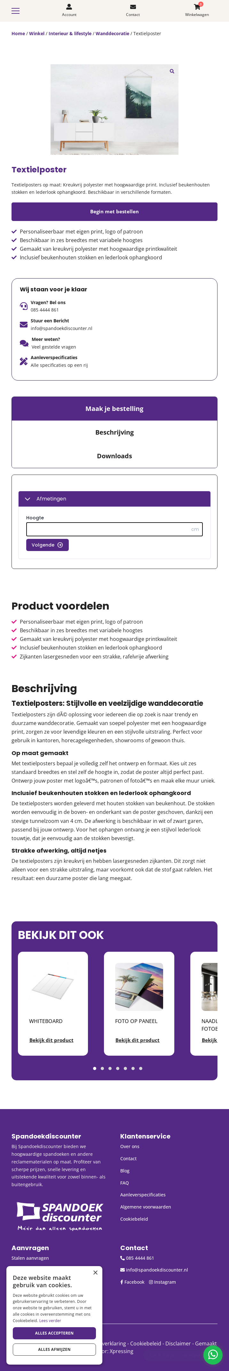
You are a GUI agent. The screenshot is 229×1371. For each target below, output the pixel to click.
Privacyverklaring (105, 1343)
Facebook (132, 1282)
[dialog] (54, 1315)
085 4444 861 (45, 310)
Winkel (36, 33)
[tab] (114, 409)
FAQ (124, 1183)
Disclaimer (178, 1343)
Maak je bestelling (114, 408)
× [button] (95, 1273)
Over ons (129, 1146)
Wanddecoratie (112, 33)
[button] (172, 70)
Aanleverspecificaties (143, 1195)
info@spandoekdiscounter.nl (61, 328)
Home (18, 33)
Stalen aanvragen (30, 1258)
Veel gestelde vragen (54, 347)
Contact (128, 1158)
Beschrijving (114, 432)
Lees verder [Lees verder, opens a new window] (50, 1320)
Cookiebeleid (134, 1219)
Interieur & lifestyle (70, 33)
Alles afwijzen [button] (54, 1349)
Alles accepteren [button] (54, 1333)
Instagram (162, 1282)
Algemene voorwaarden (145, 1207)
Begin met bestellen (114, 211)
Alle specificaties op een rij (59, 365)
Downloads (114, 456)
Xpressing (121, 1351)
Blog (125, 1171)
